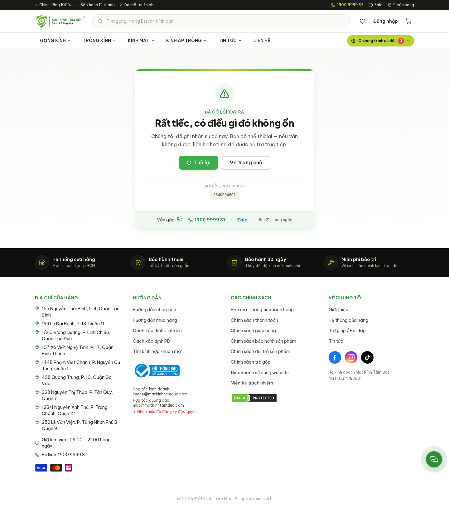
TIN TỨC (230, 40)
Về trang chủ (246, 162)
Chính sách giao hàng (253, 330)
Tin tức (336, 341)
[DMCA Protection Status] (273, 398)
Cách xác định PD (151, 341)
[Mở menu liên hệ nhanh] (433, 459)
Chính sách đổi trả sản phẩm (260, 351)
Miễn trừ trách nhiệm (252, 383)
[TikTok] (367, 357)
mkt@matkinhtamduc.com (158, 405)
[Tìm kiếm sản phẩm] (221, 21)
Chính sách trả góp (251, 362)
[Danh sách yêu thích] (362, 21)
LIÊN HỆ (261, 40)
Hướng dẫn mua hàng (155, 320)
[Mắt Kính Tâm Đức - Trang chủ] (60, 21)
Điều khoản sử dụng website (260, 372)
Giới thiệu (338, 309)
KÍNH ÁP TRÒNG (186, 40)
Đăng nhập (385, 21)
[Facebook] (335, 357)
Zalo (376, 4)
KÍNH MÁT (141, 40)
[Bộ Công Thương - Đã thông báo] (156, 371)
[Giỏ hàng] (408, 21)
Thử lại (198, 162)
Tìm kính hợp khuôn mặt (158, 351)
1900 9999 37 (207, 220)
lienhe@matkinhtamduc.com (160, 394)
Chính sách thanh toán (254, 320)
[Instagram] (351, 357)
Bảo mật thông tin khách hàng (262, 309)
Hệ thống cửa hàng (348, 320)
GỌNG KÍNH (55, 40)
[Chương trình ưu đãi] (380, 40)
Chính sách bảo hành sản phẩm (263, 341)
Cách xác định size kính (157, 330)
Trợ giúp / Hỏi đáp (347, 330)
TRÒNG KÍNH (100, 40)
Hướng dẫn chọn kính (154, 309)
